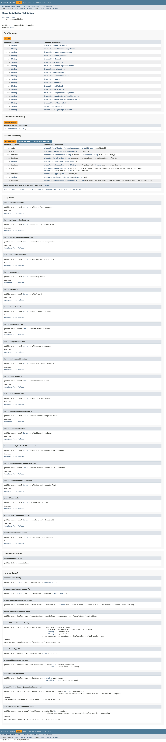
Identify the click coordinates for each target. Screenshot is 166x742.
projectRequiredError (53, 106)
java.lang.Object (8, 17)
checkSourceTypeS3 (52, 174)
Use (24, 2)
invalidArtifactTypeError (55, 55)
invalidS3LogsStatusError (55, 86)
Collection (79, 181)
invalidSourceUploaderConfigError (59, 93)
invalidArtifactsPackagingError (58, 52)
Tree (29, 2)
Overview (4, 2)
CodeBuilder (69, 161)
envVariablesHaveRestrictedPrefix (59, 181)
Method (29, 9)
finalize (22, 189)
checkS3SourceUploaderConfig (56, 168)
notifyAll (58, 189)
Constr (22, 9)
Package (12, 2)
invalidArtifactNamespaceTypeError (59, 49)
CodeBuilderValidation (14, 129)
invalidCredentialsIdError (56, 72)
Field (16, 9)
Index (44, 2)
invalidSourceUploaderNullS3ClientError (62, 96)
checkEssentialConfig (53, 161)
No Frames (35, 6)
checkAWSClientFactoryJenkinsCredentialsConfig (65, 148)
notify (49, 189)
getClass (31, 189)
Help (49, 2)
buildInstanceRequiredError (56, 45)
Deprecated (36, 2)
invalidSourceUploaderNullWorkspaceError (62, 99)
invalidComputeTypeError (55, 69)
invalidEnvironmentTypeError (56, 76)
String (14, 45)
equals (13, 189)
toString (67, 189)
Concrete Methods (42, 141)
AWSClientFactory (90, 155)
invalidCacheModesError (54, 59)
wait (75, 189)
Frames (27, 6)
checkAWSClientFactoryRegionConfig (59, 151)
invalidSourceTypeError (54, 89)
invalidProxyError (52, 79)
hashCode (40, 189)
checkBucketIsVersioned (54, 155)
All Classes (47, 6)
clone (6, 189)
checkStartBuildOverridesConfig (58, 177)
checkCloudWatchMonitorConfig (57, 158)
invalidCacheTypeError (54, 62)
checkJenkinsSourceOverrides (56, 165)
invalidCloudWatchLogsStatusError (59, 66)
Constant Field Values (14, 213)
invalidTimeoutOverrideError (56, 103)
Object (12, 27)
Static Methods (24, 141)
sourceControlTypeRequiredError (58, 110)
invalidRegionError (52, 82)
